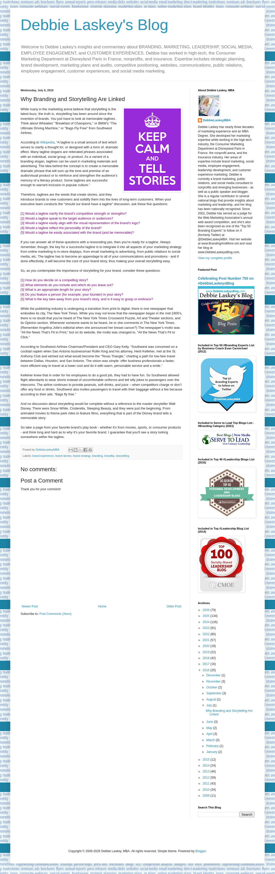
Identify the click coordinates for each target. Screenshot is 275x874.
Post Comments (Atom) (55, 614)
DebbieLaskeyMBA (217, 120)
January (212, 752)
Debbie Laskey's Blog (94, 24)
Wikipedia (47, 142)
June (210, 722)
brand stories (63, 455)
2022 (206, 634)
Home (102, 606)
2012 (206, 777)
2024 (206, 622)
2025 (206, 616)
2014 (206, 765)
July (209, 705)
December (214, 675)
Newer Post (30, 606)
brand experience (43, 455)
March (211, 740)
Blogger (200, 851)
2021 (206, 640)
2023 (206, 628)
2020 (206, 646)
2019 (206, 652)
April (209, 734)
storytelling (122, 455)
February (212, 746)
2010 (206, 789)
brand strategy (81, 455)
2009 (206, 795)
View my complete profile (215, 258)
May (209, 728)
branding (97, 455)
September (214, 693)
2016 (206, 670)
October (212, 687)
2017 (206, 664)
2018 (206, 658)
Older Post (174, 606)
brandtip (109, 455)
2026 (206, 610)
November (214, 681)
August (211, 699)
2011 (206, 783)
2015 (206, 759)
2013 (206, 771)
